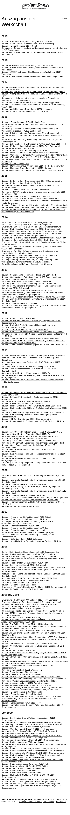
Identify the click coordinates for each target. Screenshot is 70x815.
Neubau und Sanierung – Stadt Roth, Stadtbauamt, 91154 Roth (29, 500)
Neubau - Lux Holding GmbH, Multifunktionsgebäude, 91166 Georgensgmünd (28, 719)
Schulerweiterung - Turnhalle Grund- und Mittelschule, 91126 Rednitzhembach (28, 699)
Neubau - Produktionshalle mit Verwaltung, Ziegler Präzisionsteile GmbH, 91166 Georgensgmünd (34, 653)
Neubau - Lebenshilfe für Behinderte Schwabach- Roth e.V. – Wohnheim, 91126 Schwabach (34, 394)
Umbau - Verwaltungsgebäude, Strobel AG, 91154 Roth (26, 685)
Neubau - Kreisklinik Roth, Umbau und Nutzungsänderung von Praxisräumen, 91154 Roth (29, 326)
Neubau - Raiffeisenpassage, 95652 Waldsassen (23, 742)
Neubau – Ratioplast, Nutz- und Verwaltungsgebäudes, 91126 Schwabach (34, 205)
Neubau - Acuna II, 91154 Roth (15, 164)
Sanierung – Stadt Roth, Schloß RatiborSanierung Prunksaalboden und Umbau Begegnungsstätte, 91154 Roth (33, 341)
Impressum (61, 801)
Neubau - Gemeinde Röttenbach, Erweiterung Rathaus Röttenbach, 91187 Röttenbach (34, 160)
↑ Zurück (63, 19)
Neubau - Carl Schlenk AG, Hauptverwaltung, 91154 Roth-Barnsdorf (31, 735)
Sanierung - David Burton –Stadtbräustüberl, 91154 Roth (26, 434)
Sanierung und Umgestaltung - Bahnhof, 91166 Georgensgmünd (30, 740)
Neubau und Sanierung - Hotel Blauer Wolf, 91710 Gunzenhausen (31, 676)
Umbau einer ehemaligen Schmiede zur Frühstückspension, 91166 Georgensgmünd (31, 787)
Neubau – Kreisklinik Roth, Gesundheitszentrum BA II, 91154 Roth (31, 541)
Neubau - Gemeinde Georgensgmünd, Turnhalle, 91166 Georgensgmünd (34, 207)
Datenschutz (48, 801)
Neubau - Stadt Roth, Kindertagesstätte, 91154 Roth (24, 329)
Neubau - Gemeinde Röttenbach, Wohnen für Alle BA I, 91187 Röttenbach (34, 155)
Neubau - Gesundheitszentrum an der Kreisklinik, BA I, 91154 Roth (31, 620)
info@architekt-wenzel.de (30, 801)
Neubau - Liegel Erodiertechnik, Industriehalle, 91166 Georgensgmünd (33, 92)
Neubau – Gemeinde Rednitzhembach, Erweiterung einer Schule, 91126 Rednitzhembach (33, 492)
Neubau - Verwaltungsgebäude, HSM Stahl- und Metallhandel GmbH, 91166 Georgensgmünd (32, 760)
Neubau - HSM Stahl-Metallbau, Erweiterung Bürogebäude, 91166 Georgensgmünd (31, 322)
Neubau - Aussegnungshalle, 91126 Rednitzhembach (25, 683)
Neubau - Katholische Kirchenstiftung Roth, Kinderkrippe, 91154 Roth (32, 332)
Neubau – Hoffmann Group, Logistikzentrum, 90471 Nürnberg (28, 556)
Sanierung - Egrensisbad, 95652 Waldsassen (21, 670)
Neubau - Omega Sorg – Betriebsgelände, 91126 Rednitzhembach (31, 277)
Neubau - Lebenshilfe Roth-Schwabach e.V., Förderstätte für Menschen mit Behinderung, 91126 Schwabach (33, 210)
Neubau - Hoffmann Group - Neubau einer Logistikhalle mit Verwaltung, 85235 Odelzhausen (33, 381)
